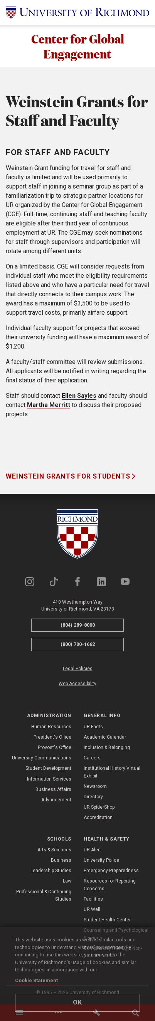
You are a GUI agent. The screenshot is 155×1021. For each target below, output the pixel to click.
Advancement (56, 799)
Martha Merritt (48, 405)
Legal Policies (78, 668)
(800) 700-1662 (78, 644)
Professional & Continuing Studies (43, 895)
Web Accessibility (77, 683)
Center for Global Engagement (77, 46)
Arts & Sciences (54, 850)
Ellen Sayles (79, 396)
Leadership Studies (50, 871)
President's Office (52, 737)
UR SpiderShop (99, 807)
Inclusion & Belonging (107, 747)
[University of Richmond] (77, 12)
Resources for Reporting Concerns (110, 885)
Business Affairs (53, 789)
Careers (92, 758)
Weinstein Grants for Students (69, 476)
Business (61, 860)
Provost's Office (54, 747)
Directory (93, 796)
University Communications (41, 758)
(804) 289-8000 (78, 625)
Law (67, 881)
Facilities (93, 899)
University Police (101, 860)
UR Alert (92, 850)
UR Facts (93, 726)
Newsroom (95, 786)
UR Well (92, 909)
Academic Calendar (105, 737)
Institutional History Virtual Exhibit (112, 772)
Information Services (49, 779)
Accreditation (98, 818)
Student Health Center (107, 920)
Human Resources (51, 726)
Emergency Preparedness (111, 871)
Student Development (48, 768)
